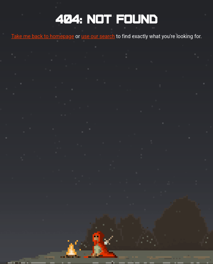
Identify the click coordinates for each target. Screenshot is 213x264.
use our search (98, 36)
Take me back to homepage (42, 36)
